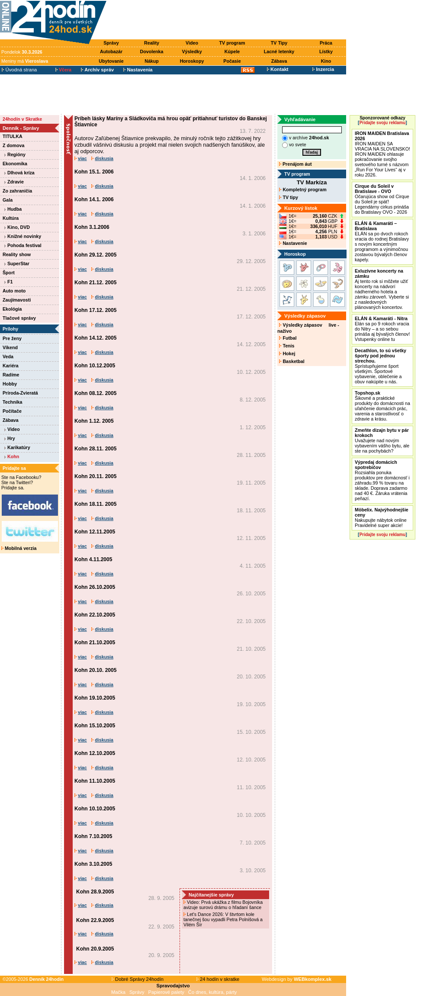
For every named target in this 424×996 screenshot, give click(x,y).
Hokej (287, 353)
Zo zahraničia (17, 190)
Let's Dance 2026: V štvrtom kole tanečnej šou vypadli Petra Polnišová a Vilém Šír (223, 919)
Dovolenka (152, 51)
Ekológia (12, 309)
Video (192, 42)
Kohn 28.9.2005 (95, 892)
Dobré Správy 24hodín (138, 979)
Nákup (152, 61)
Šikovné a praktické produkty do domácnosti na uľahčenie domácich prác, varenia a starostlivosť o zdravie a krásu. (382, 405)
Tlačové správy (19, 318)
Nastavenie (293, 243)
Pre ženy (12, 338)
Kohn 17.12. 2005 (95, 310)
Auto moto (14, 290)
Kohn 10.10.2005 (94, 809)
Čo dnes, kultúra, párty (212, 992)
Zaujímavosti (17, 299)
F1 (8, 281)
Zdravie (14, 181)
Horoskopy (192, 61)
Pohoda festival (23, 245)
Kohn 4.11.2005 (93, 559)
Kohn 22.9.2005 (95, 920)
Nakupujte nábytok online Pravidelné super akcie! (381, 517)
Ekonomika (15, 163)
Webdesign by (296, 979)
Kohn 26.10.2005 (94, 587)
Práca (326, 42)
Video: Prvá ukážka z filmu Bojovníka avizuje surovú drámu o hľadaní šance (223, 905)
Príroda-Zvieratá (20, 392)
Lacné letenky (279, 51)
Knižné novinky (22, 236)
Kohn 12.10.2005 (94, 753)
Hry (9, 438)
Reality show (17, 254)
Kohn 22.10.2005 (94, 615)
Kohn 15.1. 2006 (94, 172)
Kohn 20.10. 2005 (95, 670)
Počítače (12, 411)
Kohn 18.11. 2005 (95, 504)
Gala (8, 199)
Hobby (10, 383)
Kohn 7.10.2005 (93, 836)
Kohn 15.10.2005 (94, 726)
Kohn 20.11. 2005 (95, 476)
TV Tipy (279, 42)
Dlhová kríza (19, 172)
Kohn (11, 456)
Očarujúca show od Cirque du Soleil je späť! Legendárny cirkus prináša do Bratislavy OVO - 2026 (382, 199)
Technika (12, 402)
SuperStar (16, 263)
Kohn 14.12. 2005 (95, 338)
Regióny (15, 154)
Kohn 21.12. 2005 (95, 283)
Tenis (286, 345)
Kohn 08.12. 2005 (95, 393)
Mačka (118, 992)
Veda (8, 356)
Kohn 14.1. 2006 (94, 199)
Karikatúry (17, 447)
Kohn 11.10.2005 (94, 781)
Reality (151, 42)
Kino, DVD (17, 227)
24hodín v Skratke (22, 119)
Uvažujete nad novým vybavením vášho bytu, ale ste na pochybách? (382, 440)
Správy (111, 42)
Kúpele (232, 51)
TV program (232, 42)
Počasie (232, 61)
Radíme (11, 374)
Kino (326, 61)
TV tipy (288, 197)
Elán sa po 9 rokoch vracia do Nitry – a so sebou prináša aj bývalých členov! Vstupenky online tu (382, 329)
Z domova (13, 145)
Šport (9, 272)
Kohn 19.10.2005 (94, 698)
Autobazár (111, 51)
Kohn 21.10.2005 (94, 642)
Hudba (13, 209)
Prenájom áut (295, 164)
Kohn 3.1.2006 (91, 227)
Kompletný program (302, 189)
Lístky (326, 51)
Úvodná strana (19, 69)
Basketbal (291, 361)
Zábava (279, 61)
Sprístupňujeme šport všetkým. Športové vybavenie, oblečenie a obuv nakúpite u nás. (380, 366)
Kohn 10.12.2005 (94, 366)
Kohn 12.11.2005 (94, 532)
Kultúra (11, 218)
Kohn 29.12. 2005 (95, 255)
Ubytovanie (111, 61)
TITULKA (12, 136)
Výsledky (192, 51)
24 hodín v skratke (218, 979)
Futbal (287, 338)
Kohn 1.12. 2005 (94, 421)
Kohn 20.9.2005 (95, 949)
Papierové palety (166, 992)
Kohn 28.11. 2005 (95, 449)
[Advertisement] (228, 20)
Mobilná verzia (18, 548)
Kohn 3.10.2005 (93, 864)
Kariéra (11, 365)
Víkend (10, 347)
